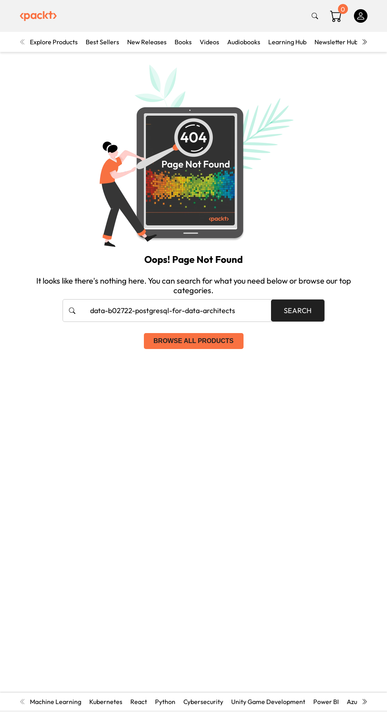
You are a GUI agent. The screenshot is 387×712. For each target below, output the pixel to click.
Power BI (326, 702)
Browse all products (193, 340)
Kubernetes (105, 702)
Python (165, 702)
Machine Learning (55, 702)
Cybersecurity (203, 702)
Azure (355, 702)
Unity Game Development (268, 702)
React (138, 702)
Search (298, 310)
